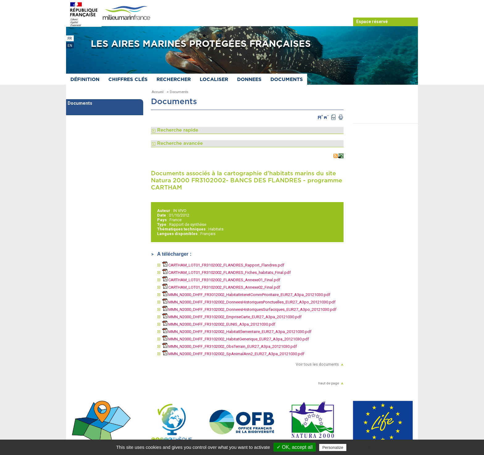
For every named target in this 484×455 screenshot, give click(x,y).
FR (70, 38)
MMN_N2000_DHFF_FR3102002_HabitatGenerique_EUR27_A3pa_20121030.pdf (235, 339)
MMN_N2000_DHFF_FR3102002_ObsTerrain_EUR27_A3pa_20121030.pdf (229, 346)
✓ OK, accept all (295, 447)
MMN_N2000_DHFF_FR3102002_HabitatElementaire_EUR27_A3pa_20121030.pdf (236, 331)
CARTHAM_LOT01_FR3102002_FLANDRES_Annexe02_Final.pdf (221, 287)
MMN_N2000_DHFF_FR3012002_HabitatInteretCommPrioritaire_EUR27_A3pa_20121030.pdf (246, 294)
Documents (286, 79)
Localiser (214, 79)
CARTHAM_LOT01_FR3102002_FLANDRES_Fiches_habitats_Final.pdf (226, 272)
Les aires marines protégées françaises (201, 44)
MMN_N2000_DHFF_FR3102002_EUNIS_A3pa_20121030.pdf (218, 324)
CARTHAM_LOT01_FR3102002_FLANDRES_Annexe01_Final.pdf (221, 280)
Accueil (158, 92)
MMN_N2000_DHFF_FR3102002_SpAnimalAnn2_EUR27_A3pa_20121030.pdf (233, 353)
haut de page (328, 383)
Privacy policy (361, 447)
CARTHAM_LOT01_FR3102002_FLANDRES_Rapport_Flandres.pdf (223, 265)
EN (70, 45)
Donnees (249, 79)
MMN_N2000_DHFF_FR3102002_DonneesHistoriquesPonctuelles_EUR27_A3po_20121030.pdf (249, 302)
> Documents (177, 92)
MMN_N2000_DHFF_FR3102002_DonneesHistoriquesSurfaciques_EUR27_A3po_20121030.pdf (249, 309)
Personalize (332, 447)
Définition (84, 79)
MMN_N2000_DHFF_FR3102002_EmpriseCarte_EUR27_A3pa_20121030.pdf (232, 317)
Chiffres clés (128, 79)
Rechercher (173, 79)
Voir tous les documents (317, 364)
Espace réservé (372, 21)
